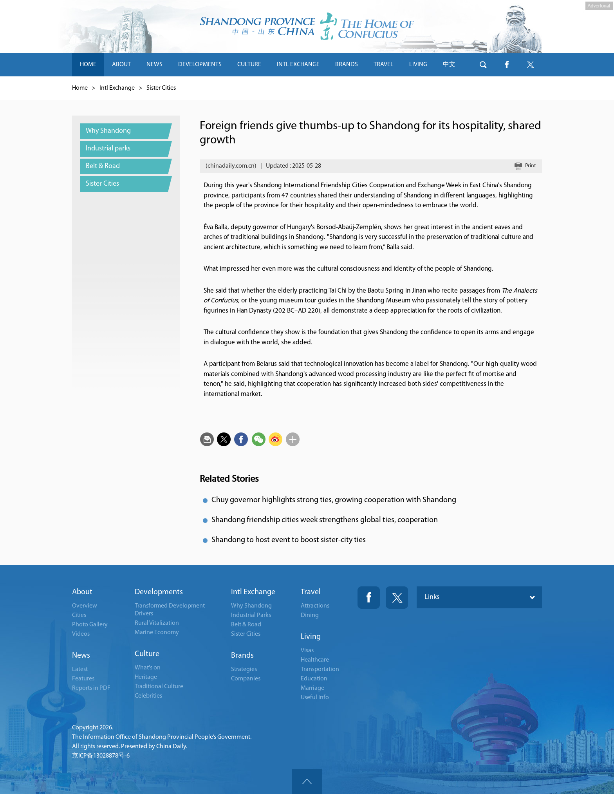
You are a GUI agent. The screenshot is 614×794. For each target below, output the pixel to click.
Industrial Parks (251, 615)
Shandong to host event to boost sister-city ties (288, 540)
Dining (310, 615)
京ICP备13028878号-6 (101, 756)
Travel (311, 592)
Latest (80, 669)
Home (80, 88)
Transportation (320, 669)
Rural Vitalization (157, 623)
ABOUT (121, 64)
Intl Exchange (117, 88)
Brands (242, 656)
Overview (84, 606)
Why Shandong (251, 606)
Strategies (244, 669)
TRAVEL (384, 64)
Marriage (312, 688)
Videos (81, 634)
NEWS (154, 64)
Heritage (146, 677)
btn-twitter (530, 64)
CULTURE (249, 64)
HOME (88, 64)
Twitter (397, 597)
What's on (148, 668)
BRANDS (346, 64)
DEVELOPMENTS (200, 64)
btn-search (483, 64)
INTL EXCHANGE (298, 64)
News (81, 656)
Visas (307, 650)
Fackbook (369, 597)
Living (311, 637)
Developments (159, 592)
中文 (449, 64)
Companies (245, 679)
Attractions (315, 606)
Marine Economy (157, 632)
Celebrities (148, 696)
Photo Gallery (90, 625)
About (82, 592)
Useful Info (315, 698)
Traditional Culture (159, 687)
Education (314, 679)
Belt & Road (246, 625)
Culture (147, 654)
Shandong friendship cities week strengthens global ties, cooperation (324, 520)
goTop (307, 781)
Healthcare (315, 660)
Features (83, 679)
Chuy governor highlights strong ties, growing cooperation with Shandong (333, 500)
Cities (79, 615)
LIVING (418, 64)
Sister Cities (161, 88)
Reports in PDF (91, 688)
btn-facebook (506, 64)
